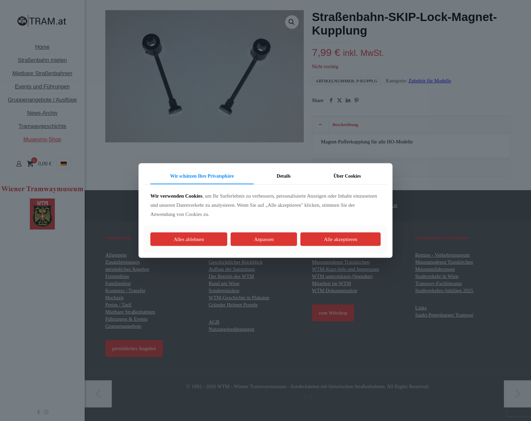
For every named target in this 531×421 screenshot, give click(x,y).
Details (284, 176)
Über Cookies (347, 176)
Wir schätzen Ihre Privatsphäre (202, 176)
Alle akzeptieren (340, 239)
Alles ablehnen (189, 239)
